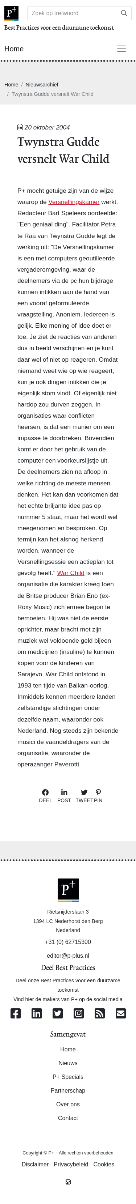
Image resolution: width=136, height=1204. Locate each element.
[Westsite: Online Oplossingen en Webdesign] (68, 1181)
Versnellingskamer (73, 201)
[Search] (72, 13)
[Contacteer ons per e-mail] (120, 1014)
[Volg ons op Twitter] (57, 1014)
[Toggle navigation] (121, 49)
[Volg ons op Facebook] (15, 1014)
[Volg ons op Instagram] (78, 1014)
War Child (71, 573)
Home (11, 85)
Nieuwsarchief (41, 85)
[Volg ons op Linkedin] (36, 1014)
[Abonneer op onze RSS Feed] (99, 1014)
